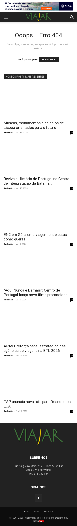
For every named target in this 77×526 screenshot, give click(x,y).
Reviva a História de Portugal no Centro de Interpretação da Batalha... (36, 181)
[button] (6, 17)
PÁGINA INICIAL (49, 59)
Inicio (26, 511)
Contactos (48, 511)
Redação (8, 132)
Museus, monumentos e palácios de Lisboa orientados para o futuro (34, 125)
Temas (36, 511)
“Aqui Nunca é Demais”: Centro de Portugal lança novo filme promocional (36, 292)
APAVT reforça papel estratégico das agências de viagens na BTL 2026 (35, 348)
